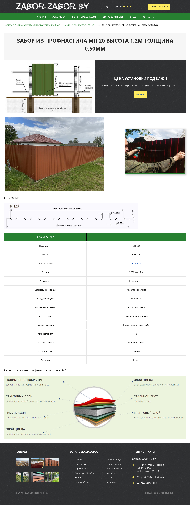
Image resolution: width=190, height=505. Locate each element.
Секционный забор (85, 473)
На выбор (136, 263)
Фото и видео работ (84, 16)
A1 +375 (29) (119, 6)
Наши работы (82, 482)
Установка (58, 16)
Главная (41, 16)
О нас (132, 16)
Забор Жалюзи (114, 468)
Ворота (78, 477)
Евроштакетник (115, 464)
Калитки (111, 473)
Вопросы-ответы (113, 16)
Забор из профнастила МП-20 (79, 24)
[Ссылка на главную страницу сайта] (53, 7)
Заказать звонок (159, 6)
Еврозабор (80, 468)
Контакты (148, 16)
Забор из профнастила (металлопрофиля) (38, 24)
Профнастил (81, 464)
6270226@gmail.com (144, 482)
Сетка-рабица (114, 459)
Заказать (140, 94)
